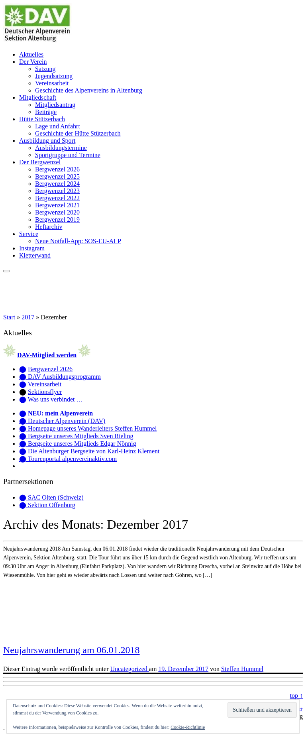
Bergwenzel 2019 (57, 219)
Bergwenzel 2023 (57, 190)
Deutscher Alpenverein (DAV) (66, 420)
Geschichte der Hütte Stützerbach (78, 133)
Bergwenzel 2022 (57, 198)
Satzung (45, 68)
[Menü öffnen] (6, 271)
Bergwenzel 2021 (57, 205)
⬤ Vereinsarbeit (40, 384)
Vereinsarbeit (52, 83)
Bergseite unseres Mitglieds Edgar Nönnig (82, 443)
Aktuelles (31, 54)
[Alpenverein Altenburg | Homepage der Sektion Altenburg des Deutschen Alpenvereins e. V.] (37, 40)
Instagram (32, 248)
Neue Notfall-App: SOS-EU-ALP (78, 241)
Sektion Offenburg (51, 505)
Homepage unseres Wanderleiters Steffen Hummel (92, 428)
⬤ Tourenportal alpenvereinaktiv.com (68, 458)
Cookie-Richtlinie (188, 727)
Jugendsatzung (54, 76)
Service (28, 233)
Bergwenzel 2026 (57, 169)
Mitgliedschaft (37, 97)
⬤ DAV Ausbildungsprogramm (60, 376)
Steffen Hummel (242, 668)
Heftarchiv (48, 226)
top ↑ (296, 695)
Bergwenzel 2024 (57, 183)
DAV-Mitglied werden (46, 355)
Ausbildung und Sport (47, 140)
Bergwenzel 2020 (57, 212)
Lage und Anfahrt (57, 126)
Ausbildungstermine (61, 147)
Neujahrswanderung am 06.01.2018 (71, 650)
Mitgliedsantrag (55, 104)
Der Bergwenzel (40, 162)
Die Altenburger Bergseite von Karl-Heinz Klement (93, 451)
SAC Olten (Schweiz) (56, 497)
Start (9, 317)
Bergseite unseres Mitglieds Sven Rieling (80, 436)
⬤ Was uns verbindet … (51, 399)
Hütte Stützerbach (42, 119)
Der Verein (33, 61)
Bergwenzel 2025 (57, 176)
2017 (28, 317)
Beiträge (46, 111)
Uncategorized (129, 668)
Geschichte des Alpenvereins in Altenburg (88, 90)
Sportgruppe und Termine (67, 155)
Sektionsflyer (45, 391)
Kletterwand (35, 255)
